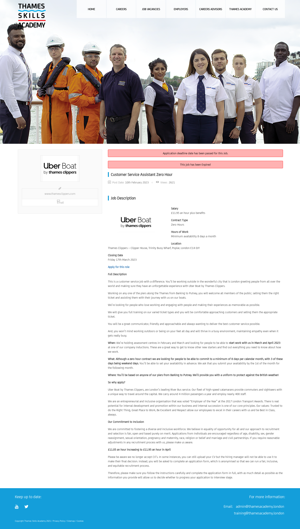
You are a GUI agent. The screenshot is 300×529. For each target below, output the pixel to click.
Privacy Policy (59, 521)
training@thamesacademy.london (259, 513)
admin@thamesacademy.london (260, 506)
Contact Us (270, 9)
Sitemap (71, 521)
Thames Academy (240, 9)
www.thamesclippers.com (60, 193)
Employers (181, 9)
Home (91, 9)
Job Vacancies (151, 9)
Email (60, 201)
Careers (121, 9)
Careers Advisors (210, 9)
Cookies (80, 521)
